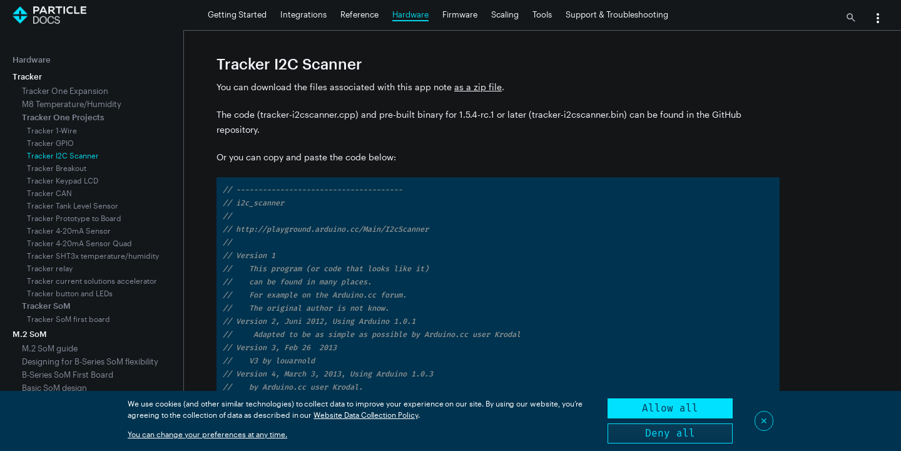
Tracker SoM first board (68, 318)
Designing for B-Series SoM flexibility (90, 361)
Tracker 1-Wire (52, 130)
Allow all (670, 408)
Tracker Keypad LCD (62, 180)
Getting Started (237, 14)
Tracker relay (50, 268)
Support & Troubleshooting (617, 14)
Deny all (670, 433)
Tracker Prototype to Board (74, 218)
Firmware (459, 14)
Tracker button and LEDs (70, 293)
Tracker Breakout (56, 167)
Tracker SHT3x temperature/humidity (93, 255)
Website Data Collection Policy (365, 414)
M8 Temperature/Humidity (71, 104)
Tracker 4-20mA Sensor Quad (79, 243)
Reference (359, 14)
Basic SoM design (54, 388)
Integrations (303, 14)
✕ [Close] (764, 421)
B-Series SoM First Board (67, 375)
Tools (542, 14)
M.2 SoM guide (50, 348)
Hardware (410, 14)
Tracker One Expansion (65, 91)
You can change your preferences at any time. (207, 434)
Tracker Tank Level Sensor (72, 205)
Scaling (505, 14)
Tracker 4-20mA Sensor (69, 230)
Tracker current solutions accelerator (92, 280)
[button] (877, 19)
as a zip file (478, 86)
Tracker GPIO (50, 142)
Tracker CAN (49, 193)
